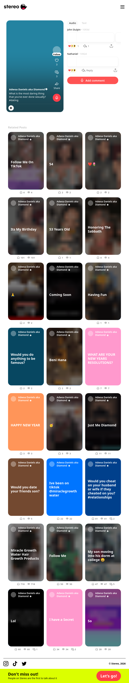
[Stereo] (15, 7)
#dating (13, 100)
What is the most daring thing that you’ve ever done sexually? (27, 95)
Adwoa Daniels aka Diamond (28, 89)
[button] (108, 676)
